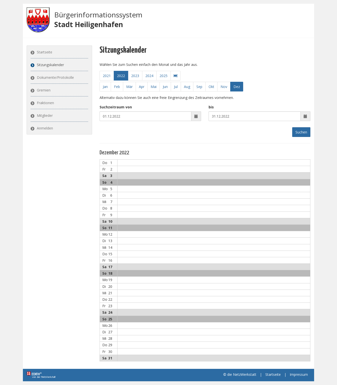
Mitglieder (45, 115)
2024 (149, 75)
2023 (135, 75)
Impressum (299, 374)
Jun (165, 86)
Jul (176, 86)
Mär (129, 86)
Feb (117, 86)
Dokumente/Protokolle (55, 77)
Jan (105, 86)
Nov (224, 86)
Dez (236, 86)
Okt (211, 86)
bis (211, 107)
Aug (187, 86)
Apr (141, 86)
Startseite (44, 52)
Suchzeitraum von (116, 107)
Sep (199, 86)
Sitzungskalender (50, 64)
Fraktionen (45, 102)
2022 (121, 75)
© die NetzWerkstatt (239, 374)
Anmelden (45, 128)
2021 (107, 75)
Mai (154, 86)
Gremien (44, 90)
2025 (163, 75)
